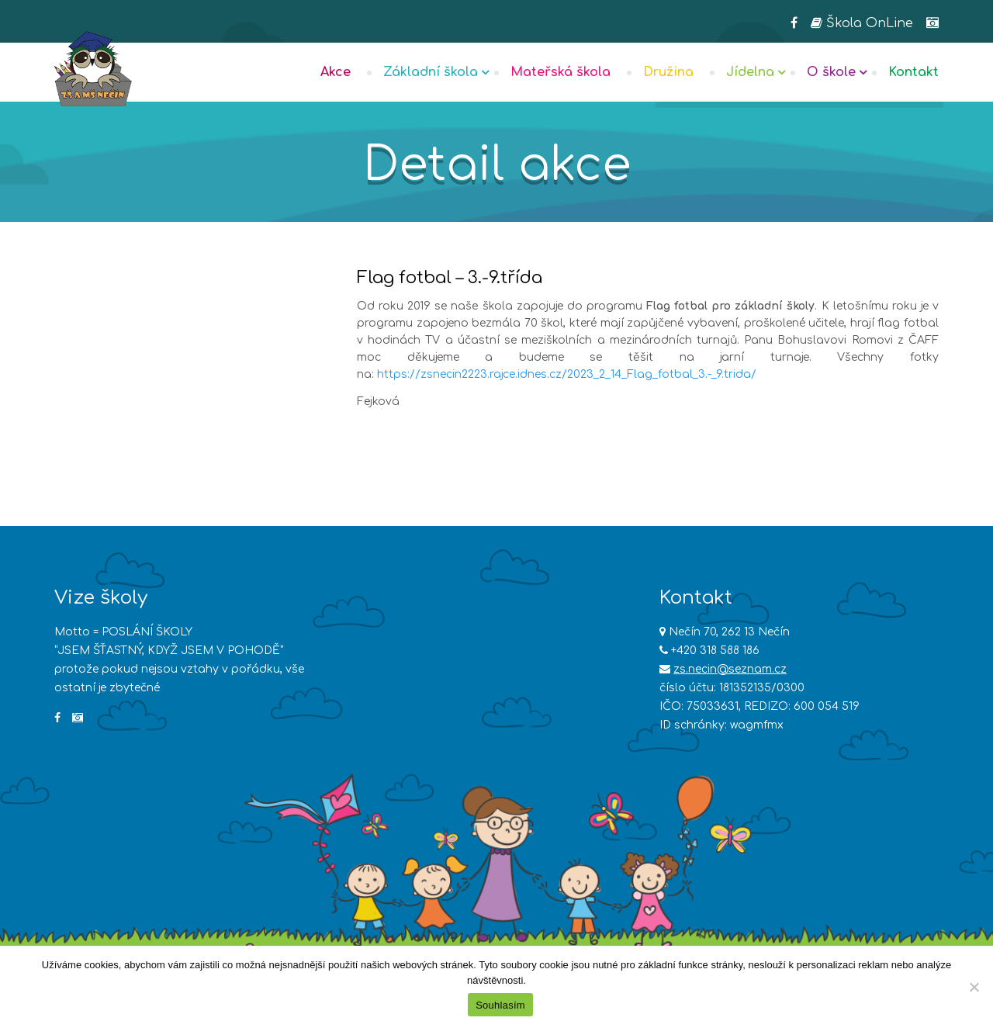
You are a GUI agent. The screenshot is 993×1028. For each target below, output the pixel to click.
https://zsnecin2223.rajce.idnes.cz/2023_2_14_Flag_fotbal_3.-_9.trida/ (566, 374)
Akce (335, 72)
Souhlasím (500, 1005)
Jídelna (750, 72)
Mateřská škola (560, 72)
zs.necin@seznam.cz (730, 669)
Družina (668, 72)
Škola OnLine (862, 23)
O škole (831, 72)
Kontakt (913, 72)
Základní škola (430, 72)
